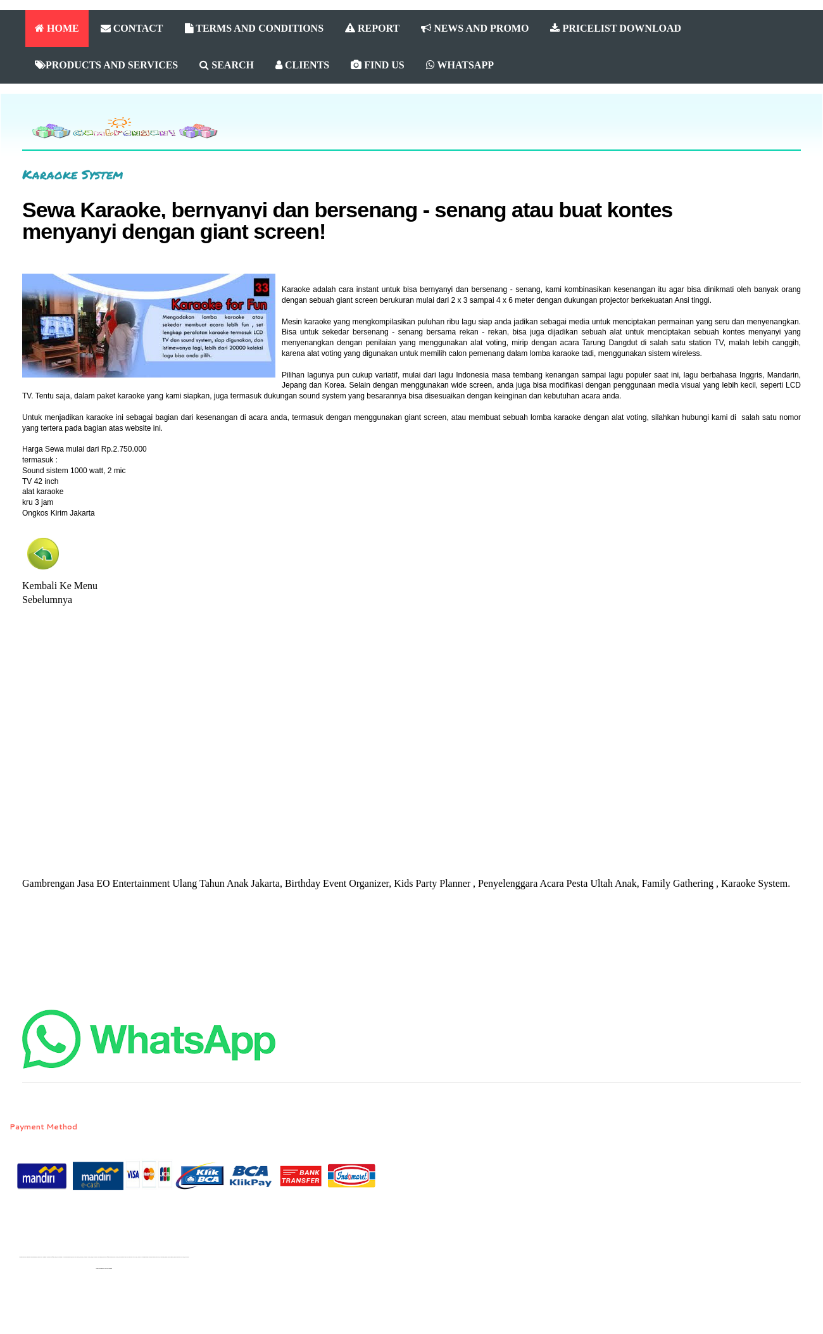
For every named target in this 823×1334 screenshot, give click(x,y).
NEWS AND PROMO (475, 28)
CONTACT (132, 28)
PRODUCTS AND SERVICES (106, 65)
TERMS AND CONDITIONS (254, 28)
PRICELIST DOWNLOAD (615, 28)
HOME (57, 28)
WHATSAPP (460, 65)
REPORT (372, 28)
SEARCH (226, 65)
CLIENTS (302, 65)
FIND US (378, 65)
